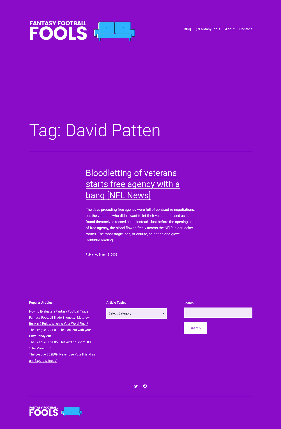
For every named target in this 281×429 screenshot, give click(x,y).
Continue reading (99, 240)
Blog (187, 29)
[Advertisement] (140, 88)
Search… (190, 303)
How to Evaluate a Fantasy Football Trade (58, 311)
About (229, 29)
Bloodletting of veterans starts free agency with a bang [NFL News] (133, 184)
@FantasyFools (208, 29)
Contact (245, 29)
